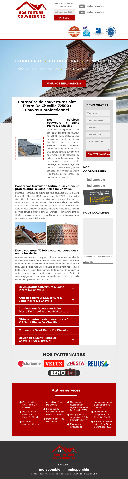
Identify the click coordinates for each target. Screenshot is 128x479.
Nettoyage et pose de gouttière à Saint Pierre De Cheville (79, 417)
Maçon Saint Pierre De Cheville (55, 420)
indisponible (96, 179)
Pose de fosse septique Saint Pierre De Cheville (30, 414)
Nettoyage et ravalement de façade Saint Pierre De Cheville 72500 (79, 406)
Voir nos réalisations (64, 83)
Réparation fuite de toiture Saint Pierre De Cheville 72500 (103, 424)
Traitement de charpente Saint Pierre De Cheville (102, 414)
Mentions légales (85, 474)
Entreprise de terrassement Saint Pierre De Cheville (55, 412)
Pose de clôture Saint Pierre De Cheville (29, 405)
